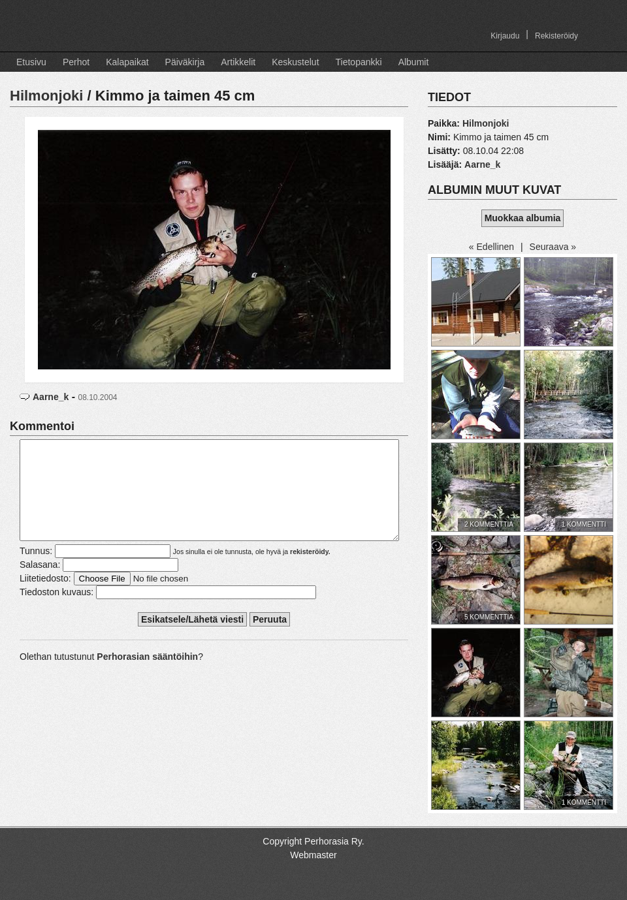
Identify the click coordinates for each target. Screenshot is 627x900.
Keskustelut (295, 62)
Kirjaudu (504, 35)
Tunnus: (36, 570)
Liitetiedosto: (45, 598)
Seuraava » (553, 246)
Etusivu (31, 62)
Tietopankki (359, 62)
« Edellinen (491, 246)
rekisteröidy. (310, 571)
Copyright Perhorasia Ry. (313, 841)
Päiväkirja (185, 62)
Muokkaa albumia (523, 218)
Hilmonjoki (46, 95)
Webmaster (313, 855)
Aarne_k (51, 397)
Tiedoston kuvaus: (56, 611)
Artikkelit (238, 62)
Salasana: (40, 584)
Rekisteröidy (556, 35)
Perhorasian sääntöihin (147, 676)
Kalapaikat (127, 62)
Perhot (76, 62)
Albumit (413, 62)
